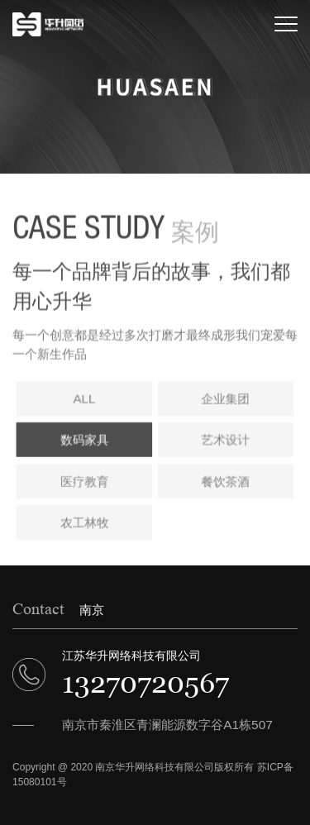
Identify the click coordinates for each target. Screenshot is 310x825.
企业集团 (225, 401)
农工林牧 (85, 524)
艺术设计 (225, 442)
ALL (85, 401)
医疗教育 (85, 483)
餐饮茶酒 (225, 483)
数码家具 (85, 442)
